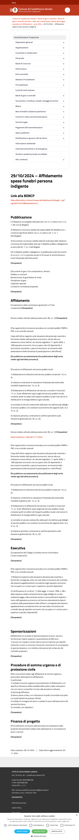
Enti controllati (40, 74)
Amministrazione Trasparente (26, 37)
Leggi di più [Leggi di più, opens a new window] (65, 821)
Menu (11, 10)
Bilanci (40, 106)
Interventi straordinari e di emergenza (31, 148)
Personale (40, 58)
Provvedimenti (40, 85)
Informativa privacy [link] (19, 803)
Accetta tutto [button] (39, 831)
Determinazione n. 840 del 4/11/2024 (27, 437)
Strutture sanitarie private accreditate (31, 154)
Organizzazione (40, 47)
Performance (40, 69)
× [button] (76, 815)
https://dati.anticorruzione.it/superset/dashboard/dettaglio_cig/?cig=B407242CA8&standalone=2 (38, 202)
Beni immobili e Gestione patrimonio (40, 111)
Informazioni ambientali (25, 143)
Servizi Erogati (40, 122)
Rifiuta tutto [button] (57, 831)
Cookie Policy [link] (16, 807)
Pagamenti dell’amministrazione (40, 127)
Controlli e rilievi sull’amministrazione (40, 116)
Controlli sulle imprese (24, 90)
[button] (39, 836)
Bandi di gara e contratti (40, 95)
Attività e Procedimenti (40, 79)
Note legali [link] (16, 812)
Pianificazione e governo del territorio (40, 138)
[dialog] (39, 826)
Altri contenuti (40, 159)
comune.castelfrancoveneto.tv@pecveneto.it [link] (32, 790)
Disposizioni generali (40, 42)
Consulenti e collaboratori (40, 53)
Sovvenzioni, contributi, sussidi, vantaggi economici (40, 101)
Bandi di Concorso (40, 63)
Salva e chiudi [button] (22, 831)
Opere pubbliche (40, 132)
